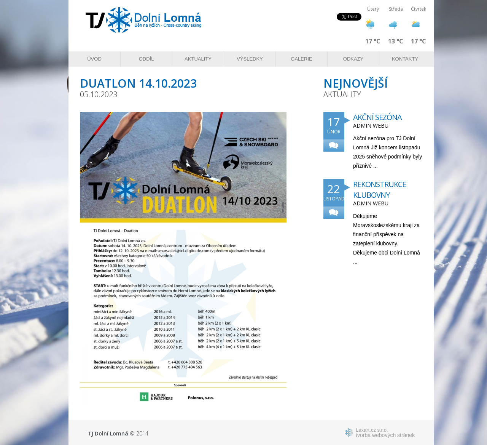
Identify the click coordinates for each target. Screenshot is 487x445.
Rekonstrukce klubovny (379, 189)
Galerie (301, 59)
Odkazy (353, 59)
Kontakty (405, 59)
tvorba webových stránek (385, 432)
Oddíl (146, 59)
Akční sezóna (377, 117)
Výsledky (250, 59)
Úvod (94, 59)
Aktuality (198, 59)
